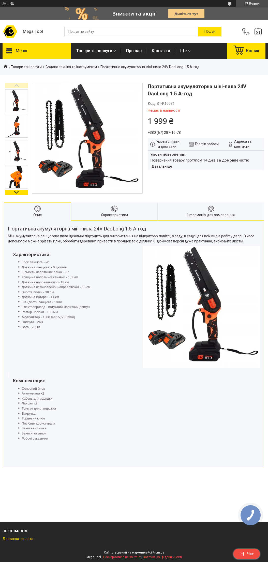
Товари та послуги (94, 50)
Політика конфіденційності (162, 557)
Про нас (134, 50)
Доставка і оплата (18, 539)
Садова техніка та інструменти (71, 67)
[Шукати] (209, 31)
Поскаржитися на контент (122, 557)
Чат (247, 553)
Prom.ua (158, 552)
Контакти (161, 50)
